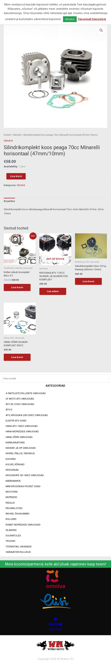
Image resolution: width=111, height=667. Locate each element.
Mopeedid (11, 497)
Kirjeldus (9, 201)
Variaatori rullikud (18, 552)
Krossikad (12, 469)
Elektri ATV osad (16, 420)
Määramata (13, 480)
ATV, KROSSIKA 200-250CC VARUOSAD (27, 415)
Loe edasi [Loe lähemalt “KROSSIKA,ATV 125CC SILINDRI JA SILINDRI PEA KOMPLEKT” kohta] (53, 291)
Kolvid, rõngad (15, 464)
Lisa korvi (16, 176)
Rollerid (11, 519)
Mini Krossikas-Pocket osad (23, 486)
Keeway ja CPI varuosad (21, 448)
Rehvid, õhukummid (17, 513)
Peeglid (10, 502)
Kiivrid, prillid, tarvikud (20, 453)
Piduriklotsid (14, 508)
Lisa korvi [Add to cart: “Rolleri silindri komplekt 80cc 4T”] (17, 287)
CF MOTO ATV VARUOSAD (20, 398)
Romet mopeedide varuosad (23, 524)
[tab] (9, 201)
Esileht (7, 134)
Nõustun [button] (69, 19)
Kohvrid (11, 459)
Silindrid (11, 530)
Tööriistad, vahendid (19, 546)
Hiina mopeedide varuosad (22, 431)
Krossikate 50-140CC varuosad (25, 475)
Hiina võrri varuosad (19, 437)
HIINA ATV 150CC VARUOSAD (22, 426)
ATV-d (9, 409)
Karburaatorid (15, 442)
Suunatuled (13, 535)
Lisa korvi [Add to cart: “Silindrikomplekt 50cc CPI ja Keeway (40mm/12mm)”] (88, 281)
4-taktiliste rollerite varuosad (26, 393)
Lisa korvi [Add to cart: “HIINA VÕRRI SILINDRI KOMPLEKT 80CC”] (17, 357)
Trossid (10, 541)
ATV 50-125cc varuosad (20, 404)
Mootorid (12, 491)
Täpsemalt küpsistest (91, 19)
